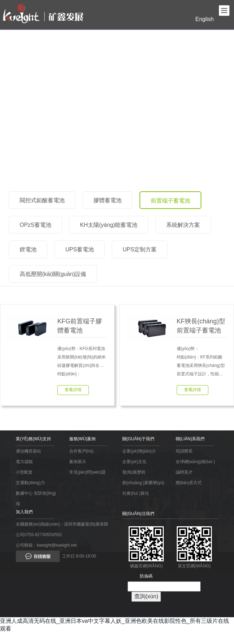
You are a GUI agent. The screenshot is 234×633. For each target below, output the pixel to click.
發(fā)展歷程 (133, 472)
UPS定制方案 (140, 249)
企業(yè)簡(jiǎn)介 (139, 451)
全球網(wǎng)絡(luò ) (195, 461)
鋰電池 (28, 249)
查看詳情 (73, 389)
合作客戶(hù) (81, 451)
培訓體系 (184, 451)
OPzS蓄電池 (35, 225)
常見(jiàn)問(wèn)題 (87, 472)
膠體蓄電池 (107, 200)
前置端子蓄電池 (170, 201)
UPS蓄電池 (79, 249)
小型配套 (24, 472)
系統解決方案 (183, 225)
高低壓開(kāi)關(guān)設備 (53, 274)
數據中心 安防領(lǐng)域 (36, 498)
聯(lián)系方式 (189, 482)
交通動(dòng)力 (30, 482)
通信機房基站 (28, 451)
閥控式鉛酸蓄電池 (42, 200)
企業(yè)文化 (134, 461)
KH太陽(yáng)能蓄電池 (109, 225)
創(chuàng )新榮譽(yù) (143, 482)
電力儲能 (24, 461)
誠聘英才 (184, 472)
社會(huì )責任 (135, 493)
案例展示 (77, 461)
